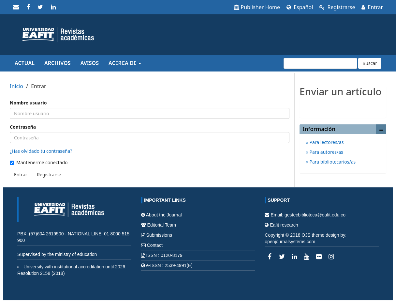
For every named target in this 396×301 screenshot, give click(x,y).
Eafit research (284, 225)
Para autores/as (325, 152)
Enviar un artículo (342, 106)
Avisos (90, 63)
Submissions (159, 235)
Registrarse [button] (49, 174)
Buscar (369, 63)
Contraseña (23, 127)
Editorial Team (161, 225)
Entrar (372, 7)
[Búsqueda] (320, 63)
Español (299, 7)
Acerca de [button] (125, 63)
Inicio (16, 86)
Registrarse (337, 7)
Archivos (57, 63)
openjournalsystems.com (290, 241)
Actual (25, 63)
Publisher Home (257, 7)
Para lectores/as (326, 142)
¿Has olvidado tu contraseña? (41, 151)
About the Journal (164, 214)
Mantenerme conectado (39, 162)
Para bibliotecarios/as (332, 162)
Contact (155, 245)
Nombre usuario (28, 103)
